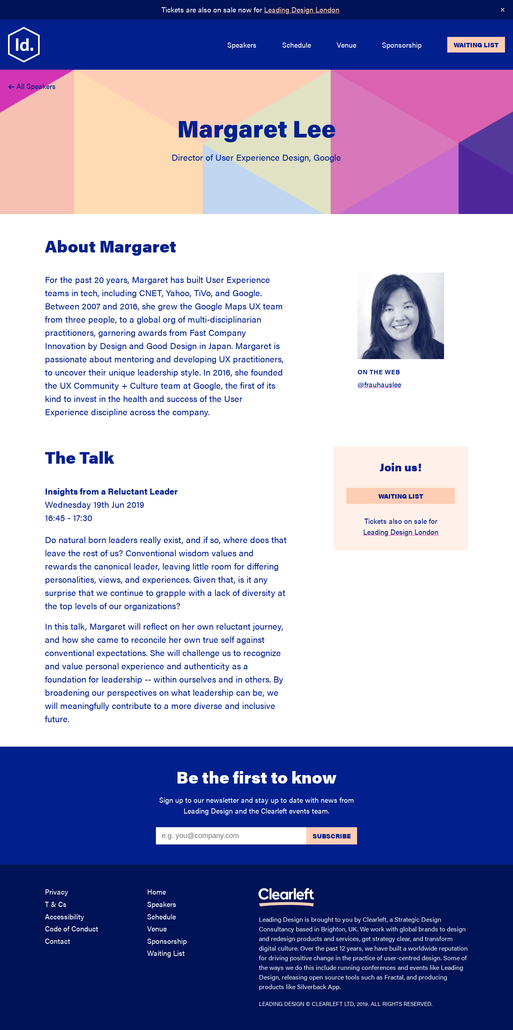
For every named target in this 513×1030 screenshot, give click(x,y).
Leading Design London (301, 9)
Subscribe (332, 835)
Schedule (161, 916)
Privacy (56, 892)
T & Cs (56, 904)
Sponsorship (167, 941)
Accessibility (64, 916)
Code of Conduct (71, 928)
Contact (57, 941)
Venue (157, 928)
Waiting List (400, 496)
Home (156, 892)
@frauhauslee (379, 384)
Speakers (161, 904)
